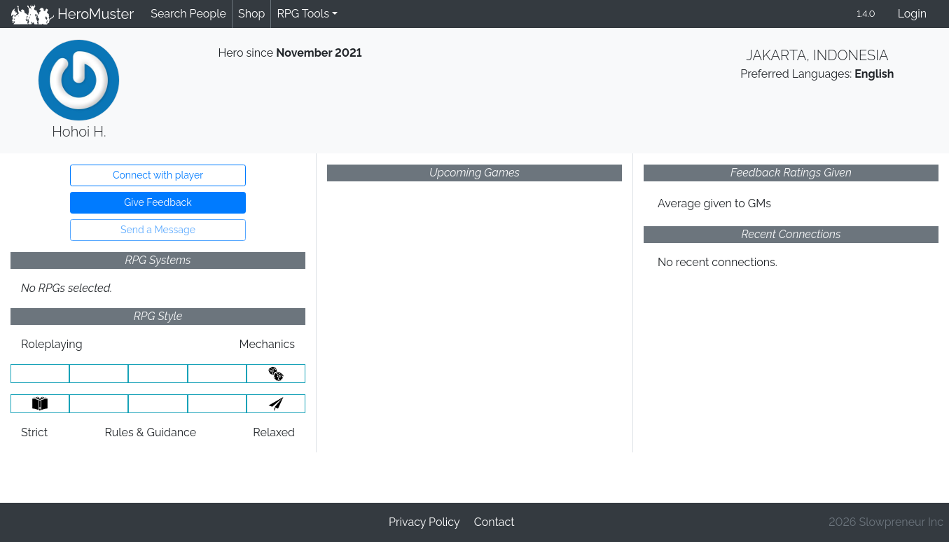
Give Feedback (157, 202)
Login (912, 13)
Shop (251, 13)
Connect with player (158, 175)
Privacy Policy (424, 522)
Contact (494, 522)
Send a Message (157, 229)
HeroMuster (72, 14)
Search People (188, 13)
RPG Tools (303, 13)
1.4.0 (866, 13)
